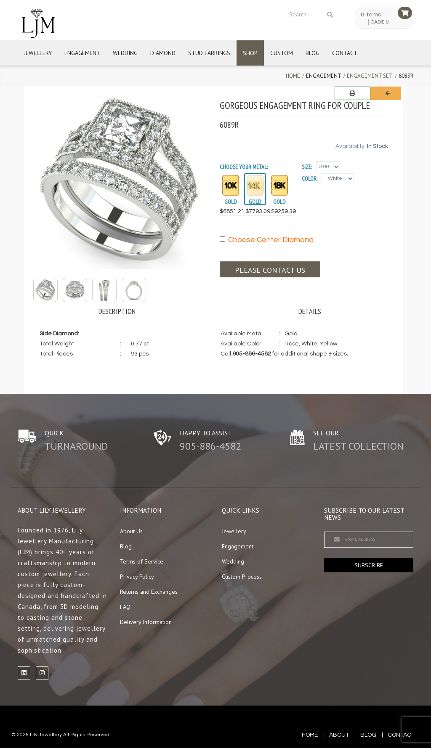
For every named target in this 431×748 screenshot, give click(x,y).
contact (401, 734)
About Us (131, 531)
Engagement (82, 53)
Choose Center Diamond (267, 240)
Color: (309, 178)
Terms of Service (141, 561)
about (339, 734)
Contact (344, 53)
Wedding (125, 53)
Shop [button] (250, 53)
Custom (281, 53)
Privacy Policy (137, 576)
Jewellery (38, 53)
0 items (371, 15)
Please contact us (270, 270)
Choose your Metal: (244, 167)
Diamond (163, 53)
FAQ (125, 607)
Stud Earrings (209, 53)
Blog (312, 53)
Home (293, 75)
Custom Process (242, 576)
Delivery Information (146, 622)
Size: (307, 167)
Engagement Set (370, 75)
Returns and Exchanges (149, 591)
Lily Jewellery (46, 734)
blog (368, 734)
